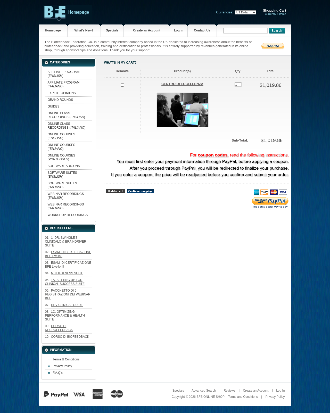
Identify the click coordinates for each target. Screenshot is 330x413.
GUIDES (54, 106)
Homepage (53, 30)
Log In (178, 30)
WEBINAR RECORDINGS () (66, 196)
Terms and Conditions (243, 397)
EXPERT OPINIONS (62, 93)
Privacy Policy (62, 366)
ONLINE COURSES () (61, 136)
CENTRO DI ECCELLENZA (182, 84)
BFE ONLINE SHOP (210, 397)
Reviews (229, 390)
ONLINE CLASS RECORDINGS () (66, 115)
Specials (112, 30)
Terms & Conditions (66, 359)
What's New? (84, 30)
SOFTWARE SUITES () (62, 174)
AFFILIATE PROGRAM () (64, 74)
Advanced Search (204, 390)
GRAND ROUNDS (60, 100)
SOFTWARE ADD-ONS (64, 166)
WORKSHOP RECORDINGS (68, 215)
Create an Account (146, 30)
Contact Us (202, 30)
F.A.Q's (58, 373)
